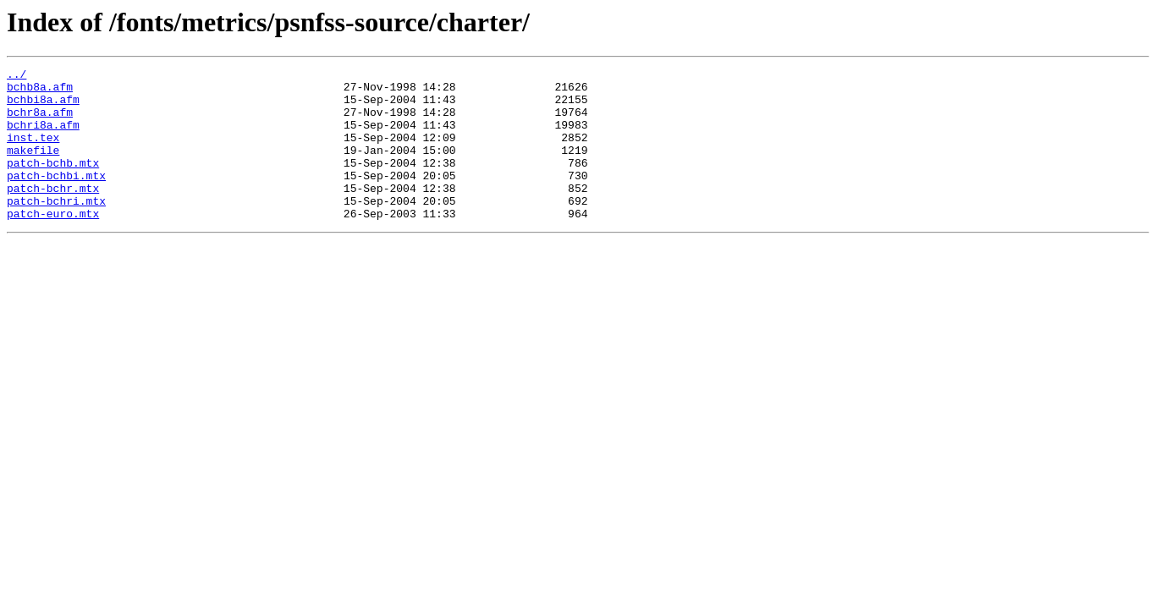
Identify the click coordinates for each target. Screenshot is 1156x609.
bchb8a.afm (40, 91)
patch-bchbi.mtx (56, 198)
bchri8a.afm (43, 137)
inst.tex (33, 152)
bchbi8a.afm (43, 106)
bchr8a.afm (40, 121)
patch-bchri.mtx (56, 228)
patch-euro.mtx (53, 243)
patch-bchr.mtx (53, 213)
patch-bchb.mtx (53, 182)
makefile (33, 167)
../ (16, 76)
